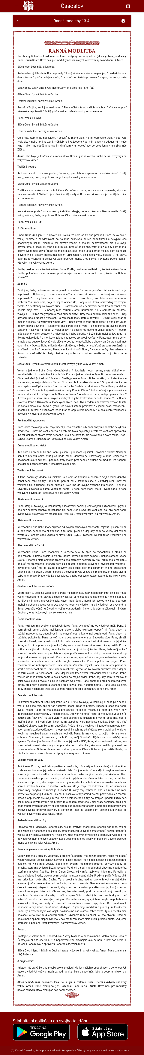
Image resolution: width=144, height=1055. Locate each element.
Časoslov (72, 6)
